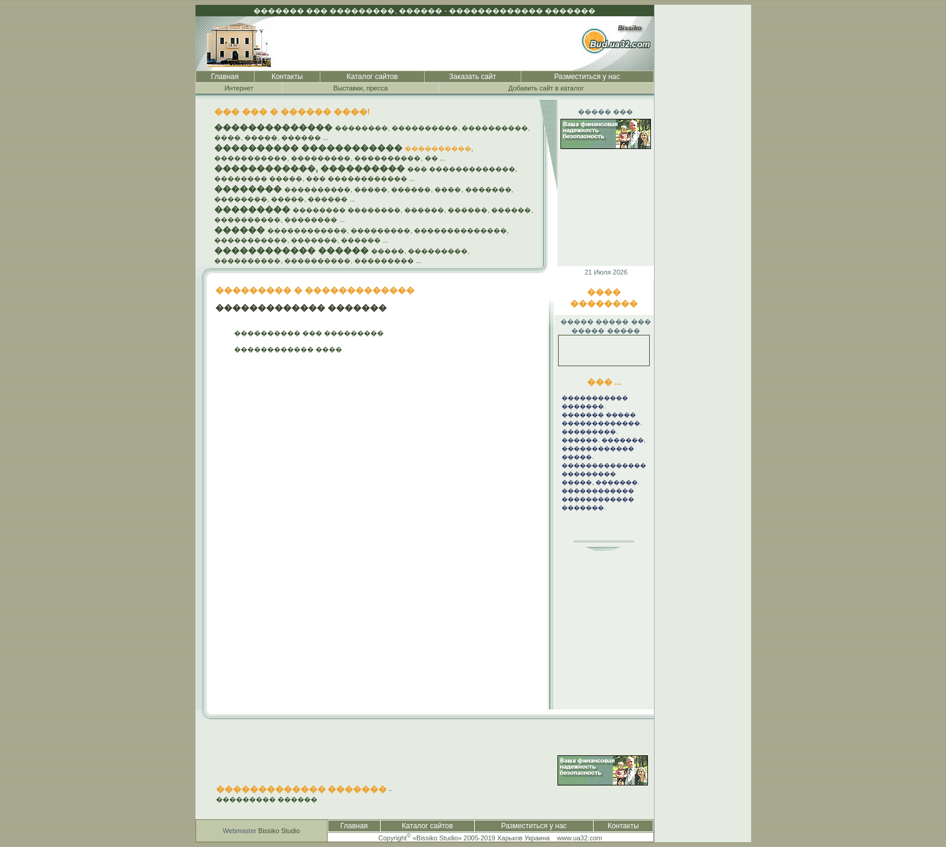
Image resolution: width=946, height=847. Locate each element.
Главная (225, 76)
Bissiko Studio (279, 830)
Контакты (287, 76)
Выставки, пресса (361, 88)
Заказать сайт (472, 76)
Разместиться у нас (587, 76)
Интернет (238, 88)
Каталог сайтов (372, 76)
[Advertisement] (703, 186)
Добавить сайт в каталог (546, 88)
